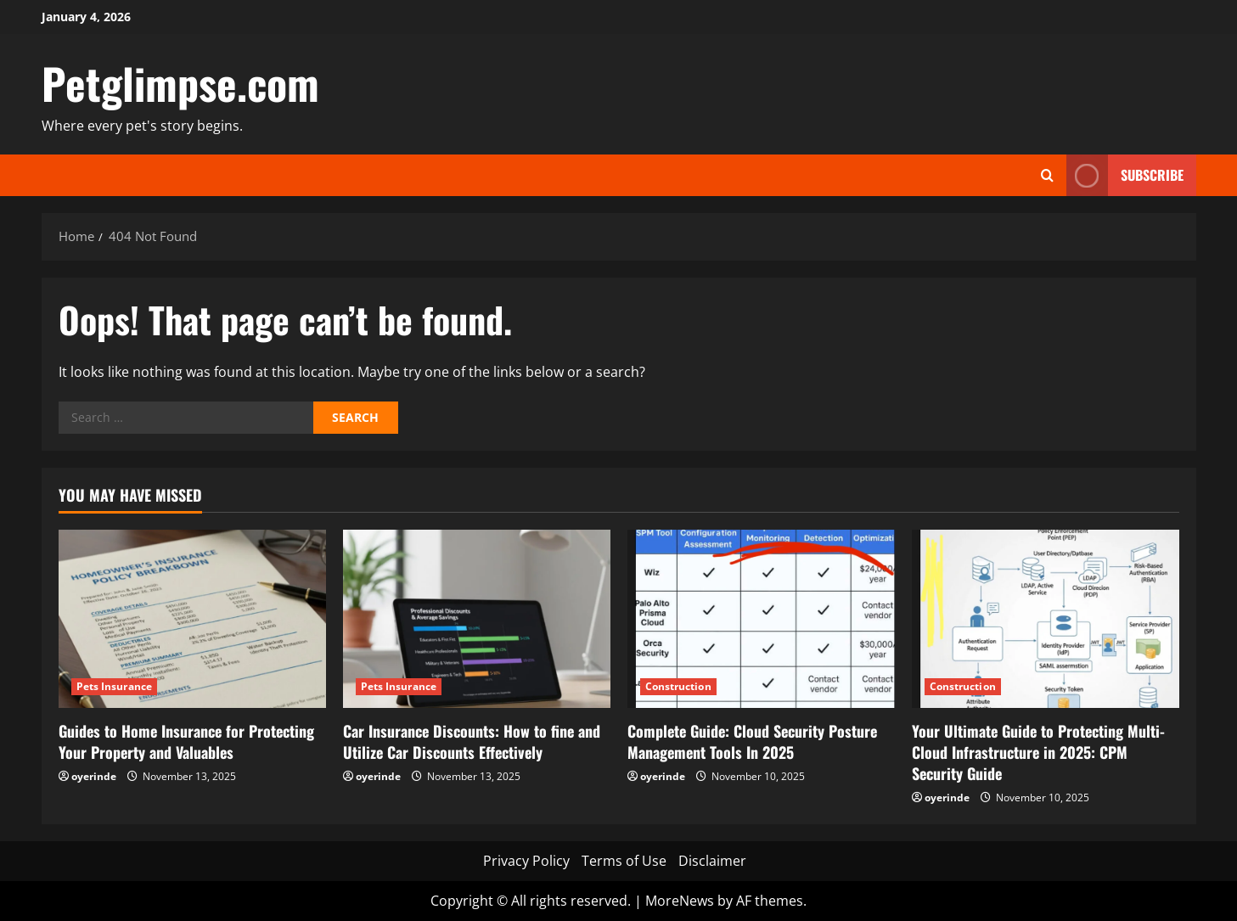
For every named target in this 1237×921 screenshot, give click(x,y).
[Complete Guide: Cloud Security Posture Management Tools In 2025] (761, 619)
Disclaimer (712, 860)
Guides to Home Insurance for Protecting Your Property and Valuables (186, 741)
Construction (678, 686)
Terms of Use (624, 860)
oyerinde (93, 776)
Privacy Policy (526, 860)
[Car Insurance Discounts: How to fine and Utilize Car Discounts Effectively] (476, 619)
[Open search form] (1047, 175)
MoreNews (679, 900)
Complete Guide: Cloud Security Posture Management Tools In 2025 (752, 741)
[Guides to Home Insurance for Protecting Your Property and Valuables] (192, 619)
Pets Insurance (114, 686)
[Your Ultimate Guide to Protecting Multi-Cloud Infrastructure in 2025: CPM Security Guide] (1045, 619)
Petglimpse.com (180, 82)
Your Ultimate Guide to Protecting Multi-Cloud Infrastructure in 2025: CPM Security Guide (1038, 752)
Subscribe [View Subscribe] (1125, 175)
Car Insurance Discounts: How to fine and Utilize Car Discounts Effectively (471, 741)
